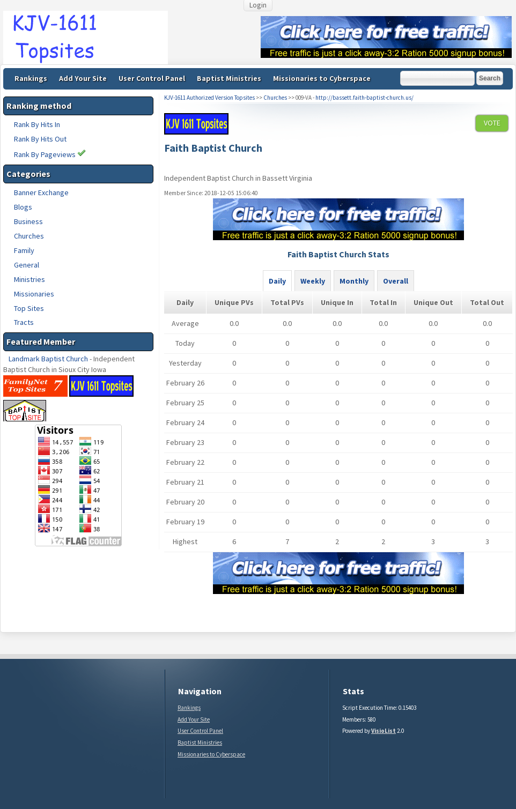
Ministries (29, 279)
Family (24, 250)
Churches (29, 236)
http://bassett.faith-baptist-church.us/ (364, 97)
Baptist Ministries (229, 78)
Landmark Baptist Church (48, 358)
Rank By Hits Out (40, 139)
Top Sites (29, 308)
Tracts (24, 322)
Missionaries (34, 294)
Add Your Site (83, 78)
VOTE (492, 123)
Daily (277, 281)
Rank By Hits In (37, 124)
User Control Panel (152, 78)
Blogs (23, 207)
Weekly (312, 281)
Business (28, 221)
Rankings (30, 78)
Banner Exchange (41, 192)
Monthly (354, 281)
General (26, 265)
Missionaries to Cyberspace (322, 78)
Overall (395, 281)
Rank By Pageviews (50, 154)
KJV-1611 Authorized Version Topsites (209, 97)
